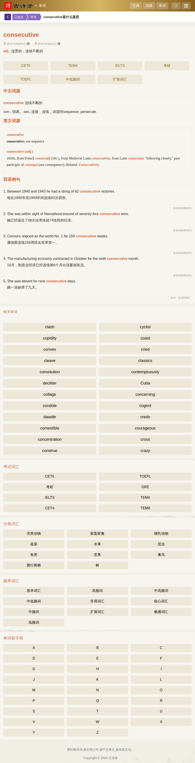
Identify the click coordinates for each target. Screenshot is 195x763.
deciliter (50, 383)
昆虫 (161, 544)
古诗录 (113, 758)
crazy (145, 450)
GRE (145, 487)
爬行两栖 (34, 565)
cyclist (145, 327)
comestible (49, 428)
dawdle (50, 417)
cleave (49, 360)
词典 (149, 5)
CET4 (49, 508)
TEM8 (145, 508)
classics (145, 360)
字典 (135, 5)
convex (50, 349)
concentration (50, 439)
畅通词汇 (161, 612)
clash (49, 327)
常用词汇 (97, 601)
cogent (145, 405)
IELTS (120, 65)
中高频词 (161, 590)
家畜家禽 (97, 533)
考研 (166, 65)
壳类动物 (34, 533)
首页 (18, 17)
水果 (97, 544)
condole (50, 405)
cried (145, 349)
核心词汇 (161, 601)
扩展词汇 (120, 79)
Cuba (145, 383)
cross (145, 439)
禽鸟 (161, 555)
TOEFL (25, 79)
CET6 (25, 65)
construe (49, 450)
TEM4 (73, 65)
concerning (145, 394)
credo (145, 417)
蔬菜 (33, 544)
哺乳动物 (161, 533)
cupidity (50, 338)
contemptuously (145, 372)
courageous (145, 428)
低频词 (33, 622)
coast (145, 338)
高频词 (97, 590)
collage (50, 394)
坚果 (97, 555)
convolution (50, 372)
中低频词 (73, 79)
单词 (42, 5)
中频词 (33, 612)
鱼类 (33, 555)
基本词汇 (34, 590)
